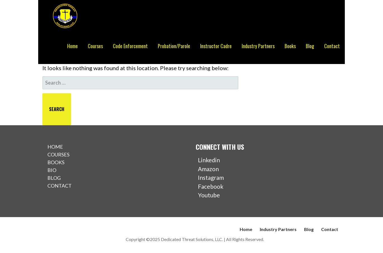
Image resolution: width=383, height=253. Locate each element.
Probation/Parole (174, 46)
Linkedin (208, 159)
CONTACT (59, 186)
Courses (95, 46)
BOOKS (55, 162)
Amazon (207, 168)
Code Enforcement (130, 46)
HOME (55, 147)
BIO (51, 170)
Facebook (209, 186)
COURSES (58, 154)
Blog (310, 46)
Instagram (210, 177)
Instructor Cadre (216, 46)
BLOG (54, 178)
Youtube (208, 194)
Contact (332, 46)
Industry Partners (258, 46)
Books (290, 46)
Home (72, 46)
